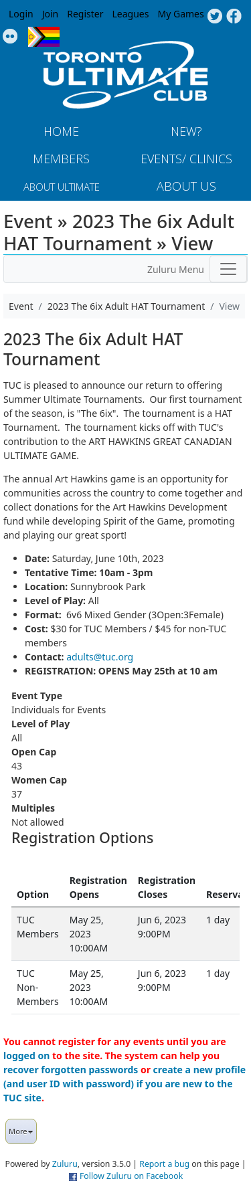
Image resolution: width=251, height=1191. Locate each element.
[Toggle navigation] (228, 269)
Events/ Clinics (186, 159)
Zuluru (65, 1164)
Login (21, 13)
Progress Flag (44, 37)
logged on (26, 1055)
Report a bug (164, 1164)
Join (50, 13)
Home (61, 131)
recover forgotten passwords (70, 1069)
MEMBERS (61, 159)
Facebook (234, 17)
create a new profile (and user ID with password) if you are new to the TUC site (124, 1083)
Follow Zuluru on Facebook (131, 1176)
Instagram (10, 37)
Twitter (214, 17)
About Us (186, 186)
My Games (180, 13)
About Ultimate (61, 186)
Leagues (130, 13)
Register (85, 13)
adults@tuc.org (99, 656)
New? (186, 131)
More (21, 1131)
